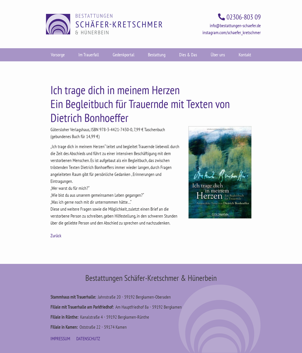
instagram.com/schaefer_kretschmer (231, 32)
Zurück (55, 236)
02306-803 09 (239, 16)
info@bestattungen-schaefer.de (235, 26)
